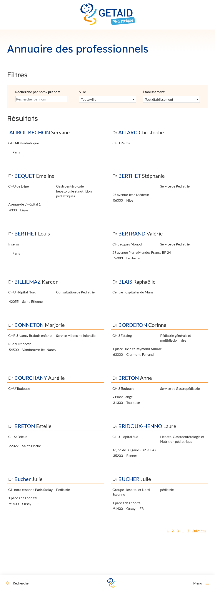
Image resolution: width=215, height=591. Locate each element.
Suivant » (199, 530)
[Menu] (201, 583)
